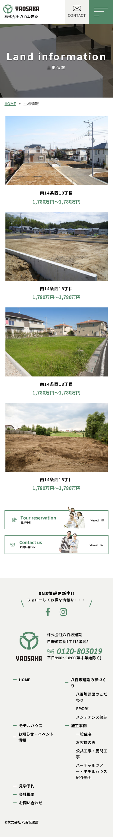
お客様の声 (86, 742)
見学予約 (27, 786)
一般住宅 (84, 734)
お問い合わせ (30, 802)
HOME (24, 679)
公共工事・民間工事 (91, 754)
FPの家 (82, 708)
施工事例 (79, 725)
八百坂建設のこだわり (91, 697)
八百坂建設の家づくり (88, 682)
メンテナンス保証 (91, 717)
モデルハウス (30, 725)
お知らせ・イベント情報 (36, 737)
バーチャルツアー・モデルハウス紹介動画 (91, 771)
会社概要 (27, 794)
